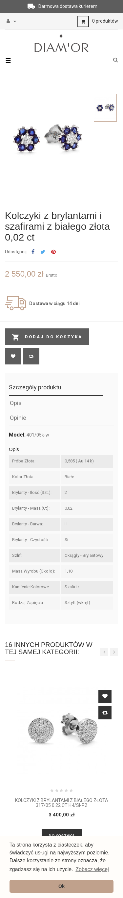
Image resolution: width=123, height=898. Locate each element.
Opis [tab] (16, 403)
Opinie (18, 417)
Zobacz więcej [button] (92, 869)
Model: (17, 435)
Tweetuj (42, 252)
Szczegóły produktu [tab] (35, 387)
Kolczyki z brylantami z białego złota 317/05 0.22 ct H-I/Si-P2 (61, 803)
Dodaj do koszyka (47, 337)
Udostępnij (32, 252)
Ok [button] (61, 886)
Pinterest (53, 252)
